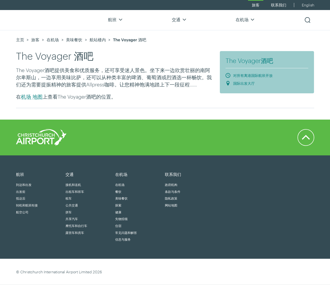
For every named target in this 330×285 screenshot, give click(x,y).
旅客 (256, 5)
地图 (37, 97)
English (308, 5)
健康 (118, 212)
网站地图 (171, 205)
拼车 (68, 212)
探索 (118, 205)
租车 (68, 198)
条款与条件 (172, 192)
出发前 (20, 192)
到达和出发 (24, 185)
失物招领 (121, 219)
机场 (26, 97)
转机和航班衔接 (27, 205)
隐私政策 (171, 198)
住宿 (118, 226)
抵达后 (20, 198)
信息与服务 (123, 239)
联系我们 (278, 5)
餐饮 (118, 192)
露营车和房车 (74, 233)
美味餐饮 (74, 39)
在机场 (246, 19)
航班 (116, 19)
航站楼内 (98, 39)
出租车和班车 (74, 192)
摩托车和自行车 (76, 226)
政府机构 (171, 185)
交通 (180, 19)
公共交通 (71, 205)
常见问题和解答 (126, 233)
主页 (20, 39)
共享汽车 (71, 219)
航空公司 (22, 212)
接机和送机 (73, 185)
